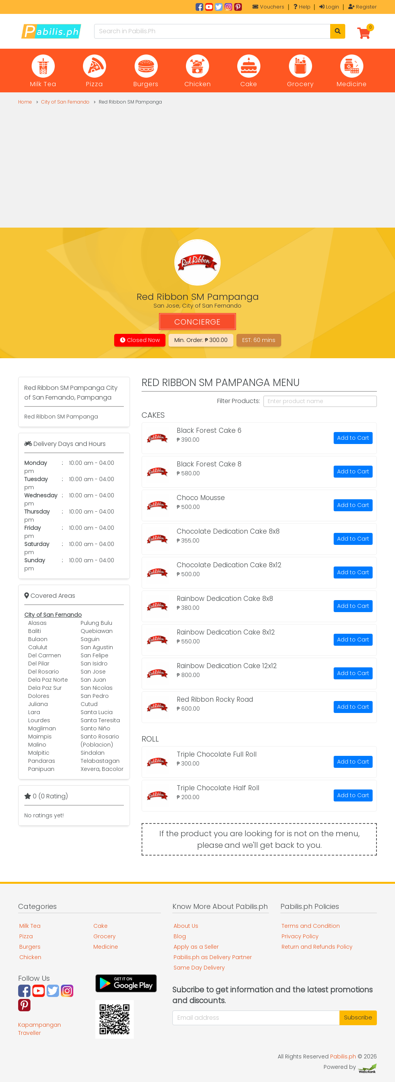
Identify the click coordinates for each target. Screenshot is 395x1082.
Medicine (105, 947)
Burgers (30, 947)
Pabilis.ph (343, 1056)
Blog (180, 936)
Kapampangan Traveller (39, 1029)
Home (25, 102)
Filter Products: (238, 400)
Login (329, 6)
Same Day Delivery (199, 967)
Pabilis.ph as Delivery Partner (213, 957)
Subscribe (358, 1017)
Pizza (26, 936)
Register (362, 6)
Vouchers (268, 6)
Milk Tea (30, 926)
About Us (186, 926)
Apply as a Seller (196, 947)
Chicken (30, 957)
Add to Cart (353, 438)
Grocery (104, 936)
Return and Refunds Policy (317, 947)
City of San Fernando (65, 102)
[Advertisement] (197, 163)
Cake (100, 926)
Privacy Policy (300, 936)
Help (302, 6)
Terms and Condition (311, 926)
